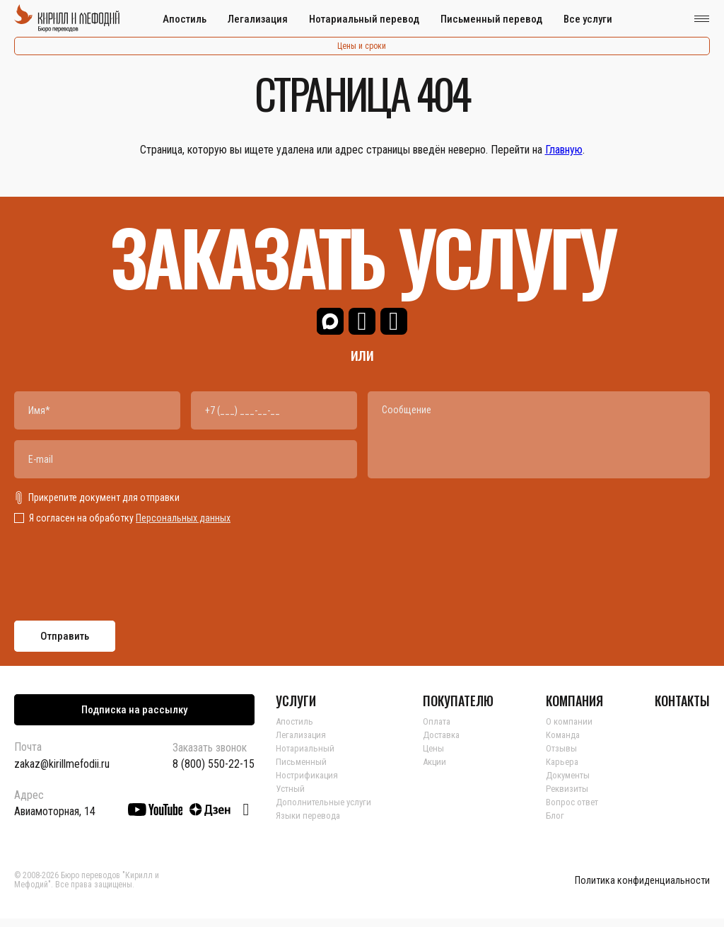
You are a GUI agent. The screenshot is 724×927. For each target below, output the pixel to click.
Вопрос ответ (576, 810)
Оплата (442, 729)
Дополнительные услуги (327, 810)
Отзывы (564, 756)
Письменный (302, 770)
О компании (572, 729)
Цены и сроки (361, 46)
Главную (564, 149)
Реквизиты (570, 796)
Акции (440, 770)
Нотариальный (306, 756)
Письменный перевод (491, 19)
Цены (438, 756)
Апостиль (184, 19)
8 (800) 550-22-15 (214, 772)
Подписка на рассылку (134, 718)
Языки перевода (310, 823)
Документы (572, 783)
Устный (291, 796)
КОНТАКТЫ (682, 709)
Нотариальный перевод (364, 19)
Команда (566, 743)
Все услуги (588, 19)
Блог (558, 823)
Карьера (565, 770)
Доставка (448, 743)
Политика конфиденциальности (642, 889)
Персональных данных (183, 526)
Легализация (258, 19)
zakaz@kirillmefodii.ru (62, 772)
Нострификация (309, 783)
